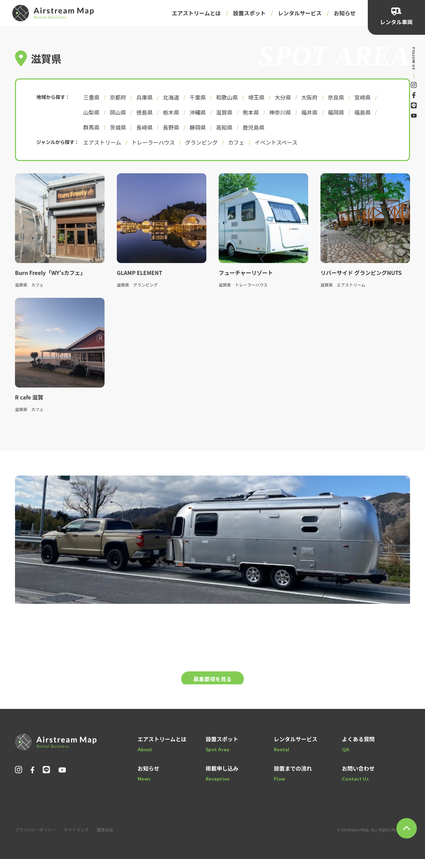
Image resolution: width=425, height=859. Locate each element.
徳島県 (144, 112)
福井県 (309, 112)
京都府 (118, 97)
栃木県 (171, 112)
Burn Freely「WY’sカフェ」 (50, 272)
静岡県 (197, 127)
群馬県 (91, 127)
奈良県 (336, 97)
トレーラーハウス (153, 142)
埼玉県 (256, 97)
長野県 (171, 127)
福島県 (362, 112)
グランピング (201, 142)
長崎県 (144, 127)
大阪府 (309, 97)
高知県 (224, 127)
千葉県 (197, 97)
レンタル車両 (396, 22)
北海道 (171, 97)
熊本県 (250, 112)
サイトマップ (76, 829)
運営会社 (105, 829)
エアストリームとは (196, 13)
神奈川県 (280, 112)
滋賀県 (224, 112)
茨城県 (118, 127)
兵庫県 (144, 97)
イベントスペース (276, 142)
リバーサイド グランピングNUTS (363, 272)
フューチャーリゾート (246, 272)
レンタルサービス (299, 13)
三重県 (91, 97)
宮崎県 (362, 97)
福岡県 (336, 112)
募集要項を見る (212, 679)
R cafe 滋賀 (29, 397)
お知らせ (345, 13)
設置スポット (249, 13)
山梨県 (91, 112)
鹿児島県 (253, 127)
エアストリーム (102, 142)
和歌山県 (227, 97)
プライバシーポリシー (35, 829)
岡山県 (118, 112)
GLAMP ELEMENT (139, 272)
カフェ (236, 142)
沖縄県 (197, 112)
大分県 (282, 97)
